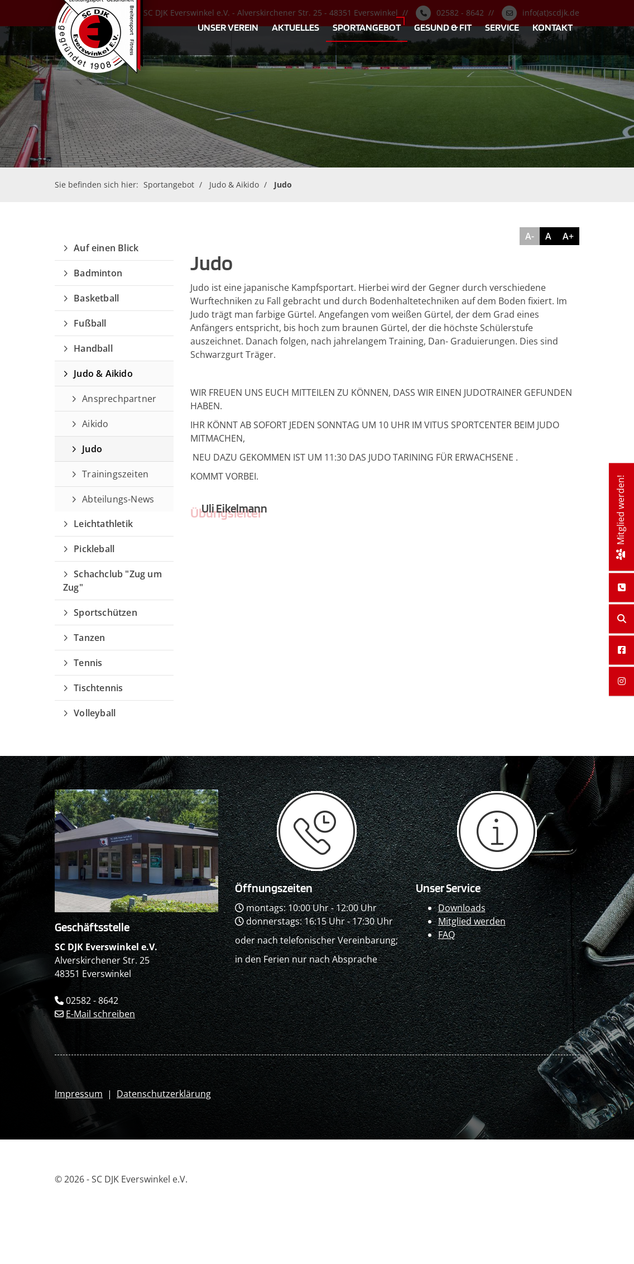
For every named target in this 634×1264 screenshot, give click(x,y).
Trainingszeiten (115, 474)
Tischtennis (98, 688)
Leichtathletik (103, 524)
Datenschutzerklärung (164, 1094)
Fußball (90, 323)
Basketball (96, 298)
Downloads (462, 908)
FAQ (446, 934)
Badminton (98, 273)
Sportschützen (105, 612)
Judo (283, 184)
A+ (568, 236)
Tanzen (89, 637)
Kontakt (552, 27)
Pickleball (94, 549)
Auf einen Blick (106, 248)
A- (529, 236)
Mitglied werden (472, 921)
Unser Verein (228, 27)
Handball (93, 348)
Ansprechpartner (119, 398)
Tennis (88, 663)
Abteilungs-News (118, 499)
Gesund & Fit (443, 27)
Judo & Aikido (234, 184)
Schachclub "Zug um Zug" (112, 580)
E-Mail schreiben (100, 1014)
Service (502, 27)
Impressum (79, 1094)
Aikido (95, 424)
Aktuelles (295, 27)
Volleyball (95, 713)
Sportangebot (367, 27)
